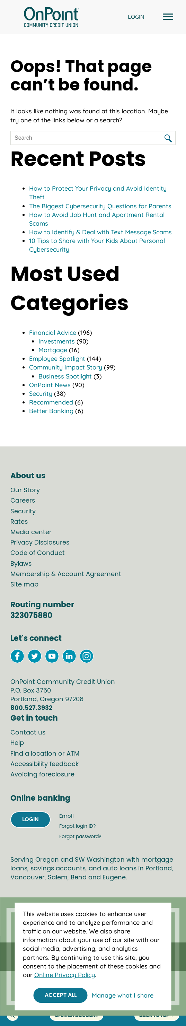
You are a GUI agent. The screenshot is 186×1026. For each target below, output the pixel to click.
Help (17, 743)
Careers (22, 501)
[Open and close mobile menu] (167, 17)
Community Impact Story (65, 367)
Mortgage (52, 350)
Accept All (61, 995)
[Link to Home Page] (51, 18)
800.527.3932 (31, 708)
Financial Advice (52, 333)
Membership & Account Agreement (65, 574)
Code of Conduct (37, 553)
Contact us (27, 733)
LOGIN (136, 16)
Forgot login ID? (77, 826)
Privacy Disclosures (39, 543)
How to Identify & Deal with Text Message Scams (100, 232)
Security (40, 394)
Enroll (66, 816)
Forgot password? (80, 836)
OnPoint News (50, 385)
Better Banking (51, 411)
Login (30, 819)
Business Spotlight (65, 376)
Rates (19, 522)
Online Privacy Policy (64, 975)
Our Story (25, 490)
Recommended (51, 402)
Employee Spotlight (57, 359)
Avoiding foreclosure (42, 775)
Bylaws (21, 564)
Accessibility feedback (44, 764)
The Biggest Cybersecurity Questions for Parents (100, 206)
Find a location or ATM (45, 754)
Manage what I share (122, 995)
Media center (31, 532)
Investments (56, 341)
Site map (24, 585)
